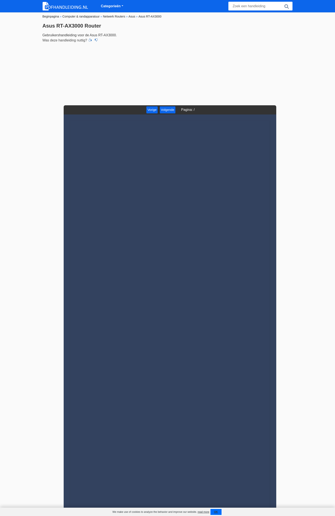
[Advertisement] (167, 73)
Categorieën (110, 6)
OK (216, 511)
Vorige (152, 109)
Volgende (167, 109)
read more (203, 511)
